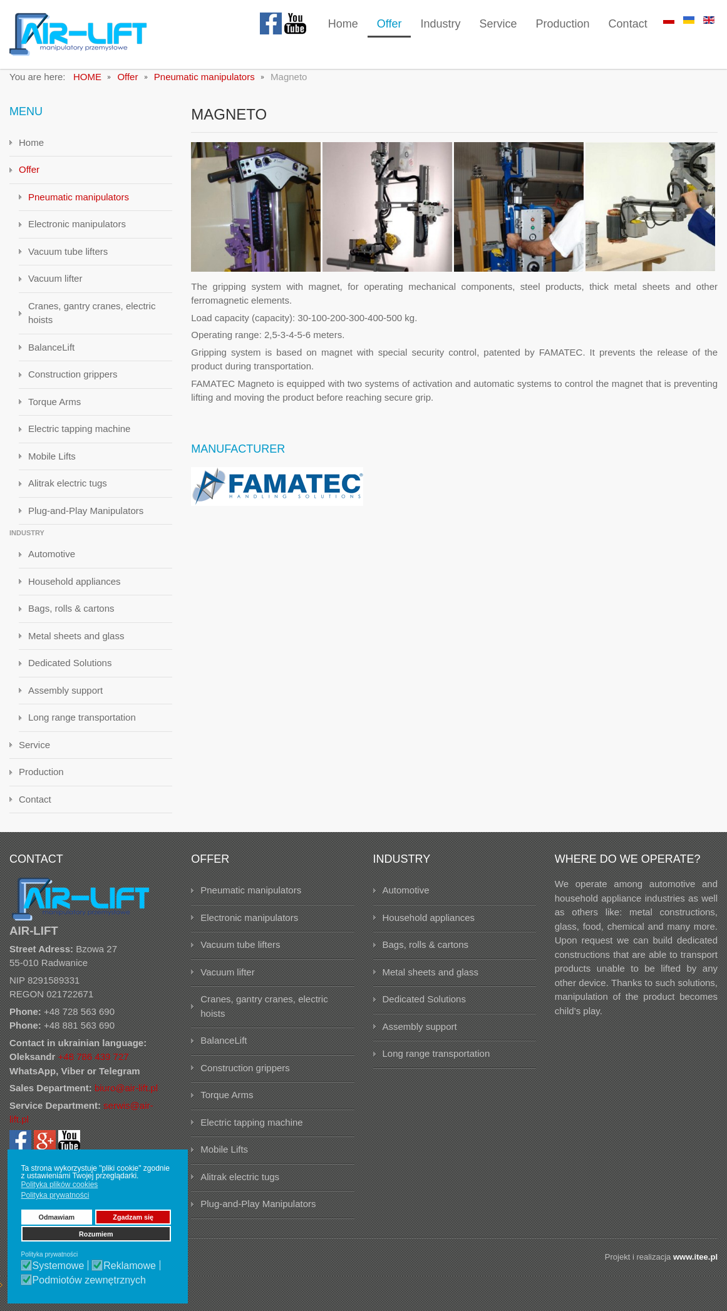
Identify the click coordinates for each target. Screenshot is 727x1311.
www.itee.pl (695, 1265)
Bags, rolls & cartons (71, 616)
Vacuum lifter (55, 286)
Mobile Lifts (52, 464)
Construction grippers (73, 382)
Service (34, 753)
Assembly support (65, 698)
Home (31, 150)
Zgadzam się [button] (133, 1217)
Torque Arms (54, 409)
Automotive (51, 562)
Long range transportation (82, 725)
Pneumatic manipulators (78, 205)
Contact (35, 807)
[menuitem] (343, 25)
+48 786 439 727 (93, 1064)
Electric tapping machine (79, 436)
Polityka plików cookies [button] (59, 1184)
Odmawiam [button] (57, 1217)
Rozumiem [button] (96, 1234)
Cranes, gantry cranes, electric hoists (91, 321)
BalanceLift (51, 355)
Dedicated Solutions (69, 671)
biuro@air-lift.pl (126, 1096)
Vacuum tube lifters (68, 259)
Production (41, 779)
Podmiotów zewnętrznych (89, 1280)
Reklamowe (129, 1266)
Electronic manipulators (77, 232)
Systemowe (59, 1266)
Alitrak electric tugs (67, 491)
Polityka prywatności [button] (55, 1195)
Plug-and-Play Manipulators (85, 518)
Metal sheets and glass (76, 644)
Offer (29, 177)
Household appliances (74, 589)
